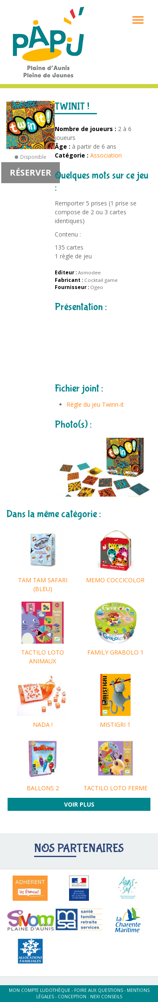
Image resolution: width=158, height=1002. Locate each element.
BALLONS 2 (43, 788)
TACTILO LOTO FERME (115, 788)
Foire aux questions (98, 990)
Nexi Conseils (106, 996)
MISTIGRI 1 (115, 724)
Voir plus (79, 804)
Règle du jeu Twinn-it (95, 404)
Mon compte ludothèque (39, 990)
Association (106, 155)
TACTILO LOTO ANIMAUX (42, 656)
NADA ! (43, 724)
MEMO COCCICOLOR (115, 580)
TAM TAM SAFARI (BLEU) (42, 584)
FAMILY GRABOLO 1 (115, 652)
